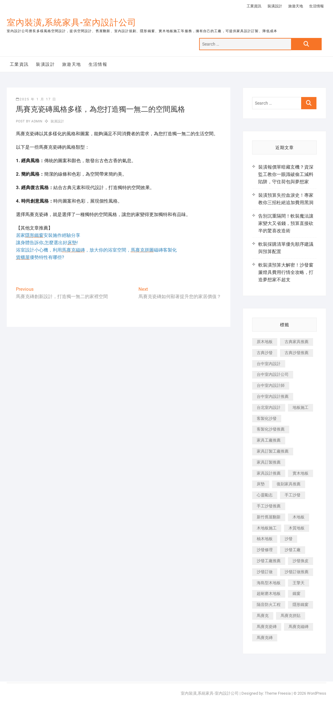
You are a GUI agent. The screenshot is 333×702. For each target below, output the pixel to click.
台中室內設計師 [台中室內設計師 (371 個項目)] (271, 385)
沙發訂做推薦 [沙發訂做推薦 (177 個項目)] (296, 571)
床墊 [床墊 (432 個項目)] (261, 484)
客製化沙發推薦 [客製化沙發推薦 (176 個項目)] (271, 429)
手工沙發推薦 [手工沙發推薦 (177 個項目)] (269, 506)
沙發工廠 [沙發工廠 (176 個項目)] (293, 549)
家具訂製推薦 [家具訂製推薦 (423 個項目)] (269, 462)
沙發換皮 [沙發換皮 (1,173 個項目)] (300, 560)
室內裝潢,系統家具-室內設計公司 (71, 22)
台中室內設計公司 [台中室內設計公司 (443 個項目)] (273, 374)
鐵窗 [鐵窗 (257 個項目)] (297, 593)
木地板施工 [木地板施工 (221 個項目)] (267, 528)
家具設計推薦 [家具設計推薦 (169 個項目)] (269, 473)
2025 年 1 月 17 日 (36, 99)
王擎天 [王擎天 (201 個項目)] (299, 583)
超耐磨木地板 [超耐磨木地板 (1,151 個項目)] (269, 593)
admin (36, 121)
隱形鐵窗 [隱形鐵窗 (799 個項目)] (300, 604)
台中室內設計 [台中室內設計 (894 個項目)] (269, 363)
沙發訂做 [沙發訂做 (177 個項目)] (265, 571)
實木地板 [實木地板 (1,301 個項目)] (300, 473)
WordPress (316, 693)
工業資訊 (254, 6)
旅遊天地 (295, 6)
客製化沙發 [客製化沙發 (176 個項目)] (267, 418)
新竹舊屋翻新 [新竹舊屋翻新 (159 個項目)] (269, 517)
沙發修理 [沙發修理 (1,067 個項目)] (265, 549)
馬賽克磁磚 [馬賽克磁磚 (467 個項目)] (298, 626)
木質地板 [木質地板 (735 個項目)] (297, 528)
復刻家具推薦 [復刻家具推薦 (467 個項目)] (289, 484)
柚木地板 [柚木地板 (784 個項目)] (265, 538)
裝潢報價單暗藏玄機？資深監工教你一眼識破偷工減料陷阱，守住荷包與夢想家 (285, 174)
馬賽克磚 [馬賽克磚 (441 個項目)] (265, 637)
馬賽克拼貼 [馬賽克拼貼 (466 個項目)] (291, 615)
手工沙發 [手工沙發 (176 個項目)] (293, 495)
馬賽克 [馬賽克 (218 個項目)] (263, 615)
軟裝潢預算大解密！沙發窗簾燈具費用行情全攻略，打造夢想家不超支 (285, 272)
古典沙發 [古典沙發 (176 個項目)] (265, 352)
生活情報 (316, 6)
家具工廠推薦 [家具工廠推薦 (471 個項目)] (269, 440)
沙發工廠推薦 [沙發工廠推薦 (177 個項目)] (269, 560)
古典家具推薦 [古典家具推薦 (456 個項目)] (296, 341)
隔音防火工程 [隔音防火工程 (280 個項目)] (269, 604)
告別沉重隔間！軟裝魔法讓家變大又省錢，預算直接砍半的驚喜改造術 (285, 223)
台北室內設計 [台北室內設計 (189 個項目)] (269, 407)
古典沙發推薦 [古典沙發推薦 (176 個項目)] (296, 352)
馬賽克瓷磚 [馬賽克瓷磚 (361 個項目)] (267, 626)
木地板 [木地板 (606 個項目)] (299, 517)
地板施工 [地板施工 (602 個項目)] (300, 407)
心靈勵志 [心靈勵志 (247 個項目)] (265, 495)
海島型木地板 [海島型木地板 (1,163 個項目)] (269, 583)
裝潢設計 (274, 6)
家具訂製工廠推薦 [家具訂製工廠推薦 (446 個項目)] (273, 451)
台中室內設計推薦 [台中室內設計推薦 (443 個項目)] (273, 396)
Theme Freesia (278, 693)
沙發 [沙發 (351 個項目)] (289, 538)
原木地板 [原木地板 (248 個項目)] (265, 341)
